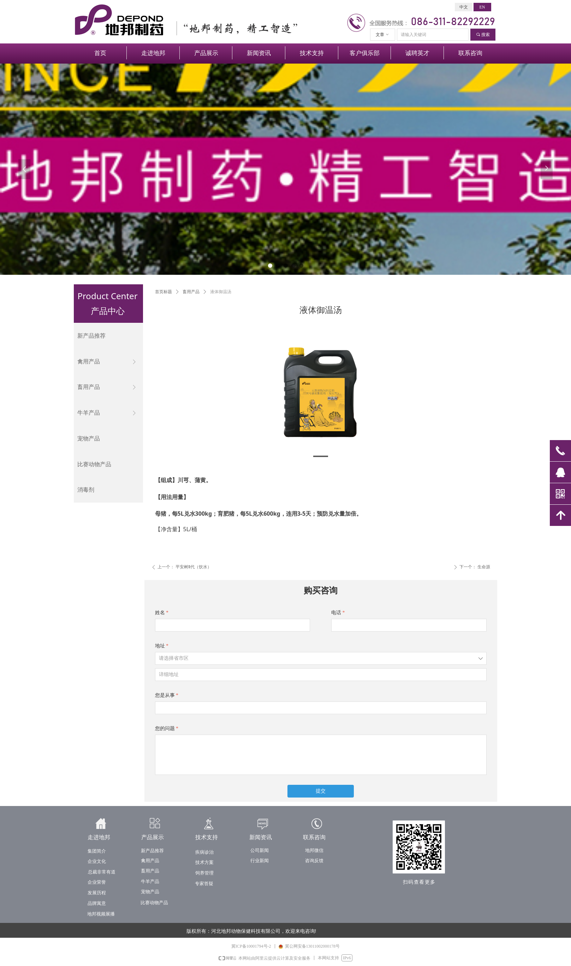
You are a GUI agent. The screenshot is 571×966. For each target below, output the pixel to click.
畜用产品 (191, 291)
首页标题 (163, 291)
